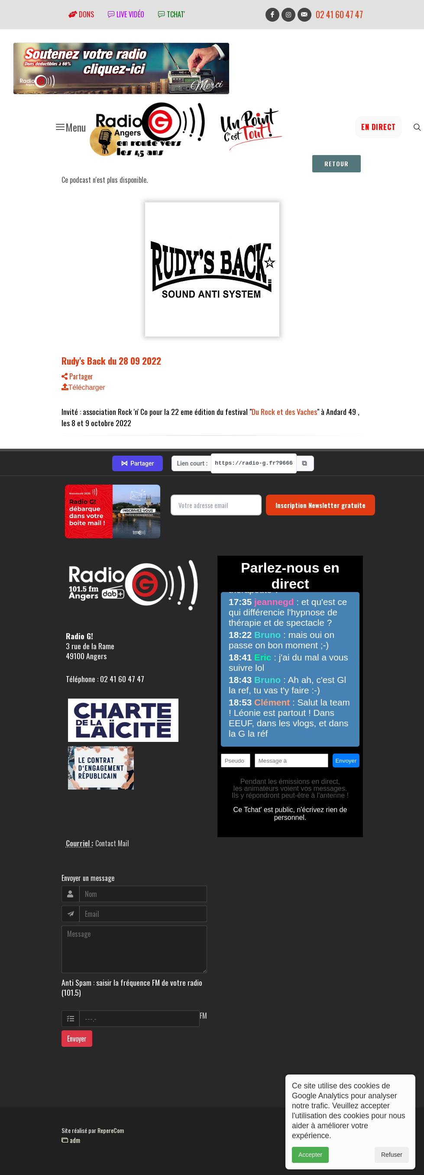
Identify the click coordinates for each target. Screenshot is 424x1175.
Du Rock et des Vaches (284, 411)
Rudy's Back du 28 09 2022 (111, 360)
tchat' (171, 14)
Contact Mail (112, 843)
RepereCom (110, 1130)
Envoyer (77, 1038)
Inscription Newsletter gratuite (320, 505)
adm (70, 1140)
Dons (81, 14)
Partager (77, 376)
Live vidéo (126, 14)
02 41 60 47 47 (339, 14)
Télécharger (83, 387)
